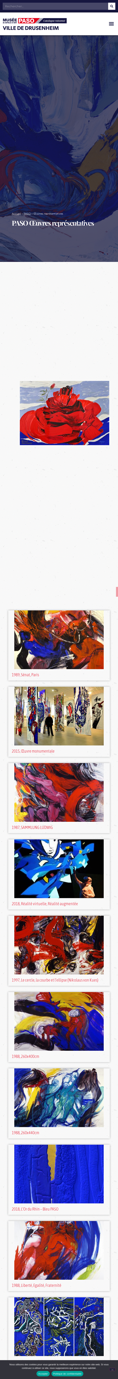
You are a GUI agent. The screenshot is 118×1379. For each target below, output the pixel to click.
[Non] (112, 1369)
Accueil (16, 213)
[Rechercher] (111, 6)
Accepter (43, 1373)
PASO (27, 213)
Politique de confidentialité (67, 1373)
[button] (111, 24)
